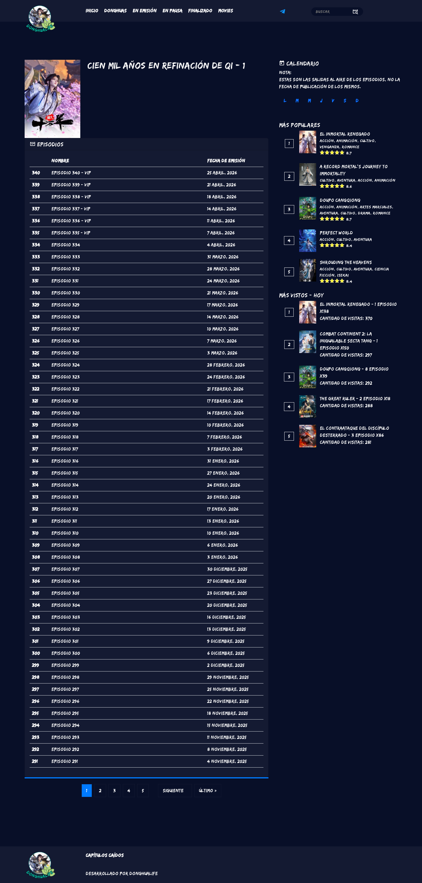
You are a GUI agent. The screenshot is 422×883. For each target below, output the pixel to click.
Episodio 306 (65, 581)
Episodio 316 (65, 460)
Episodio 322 (65, 388)
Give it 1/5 (322, 152)
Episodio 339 (65, 184)
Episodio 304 (65, 605)
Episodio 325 (65, 352)
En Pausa (172, 10)
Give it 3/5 (332, 152)
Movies (225, 10)
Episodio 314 (65, 485)
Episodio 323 (65, 376)
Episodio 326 (65, 340)
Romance (350, 146)
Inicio (92, 10)
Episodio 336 (65, 220)
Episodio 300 (65, 653)
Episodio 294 (65, 725)
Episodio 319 (64, 424)
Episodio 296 (65, 701)
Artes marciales (376, 206)
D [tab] (356, 100)
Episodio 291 (64, 761)
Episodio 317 (64, 448)
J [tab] (321, 100)
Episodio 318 (65, 436)
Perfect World (336, 232)
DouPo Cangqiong (340, 200)
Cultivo (367, 140)
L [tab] (285, 100)
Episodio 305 (65, 593)
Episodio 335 (65, 232)
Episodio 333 (65, 256)
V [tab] (333, 100)
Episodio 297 (65, 689)
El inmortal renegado (345, 134)
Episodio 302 (65, 629)
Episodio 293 (65, 737)
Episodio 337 (65, 208)
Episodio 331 (65, 280)
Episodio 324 (65, 364)
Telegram (283, 12)
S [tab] (344, 100)
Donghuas (115, 10)
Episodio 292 (65, 749)
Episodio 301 (65, 641)
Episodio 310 (65, 533)
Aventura (346, 180)
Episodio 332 (65, 268)
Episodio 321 (64, 400)
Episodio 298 (65, 677)
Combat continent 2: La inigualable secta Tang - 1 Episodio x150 (349, 340)
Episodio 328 (65, 316)
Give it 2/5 (327, 152)
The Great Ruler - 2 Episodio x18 (355, 398)
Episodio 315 (64, 473)
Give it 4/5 (337, 152)
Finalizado (200, 10)
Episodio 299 (65, 665)
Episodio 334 (65, 244)
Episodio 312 (64, 509)
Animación (346, 140)
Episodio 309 (65, 545)
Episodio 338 (65, 196)
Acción (327, 140)
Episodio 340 (65, 172)
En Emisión (144, 10)
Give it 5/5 (342, 152)
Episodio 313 (65, 497)
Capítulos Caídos (105, 855)
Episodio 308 (65, 557)
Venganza (329, 146)
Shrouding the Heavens (346, 262)
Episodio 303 (65, 617)
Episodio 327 (65, 328)
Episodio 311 (64, 521)
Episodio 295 (65, 713)
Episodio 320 (65, 412)
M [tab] (296, 100)
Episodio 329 (65, 304)
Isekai (343, 275)
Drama (364, 213)
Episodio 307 (65, 569)
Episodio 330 (65, 292)
